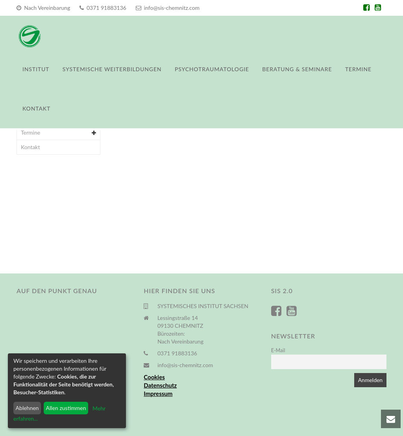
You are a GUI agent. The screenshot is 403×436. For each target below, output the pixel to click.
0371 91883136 (102, 7)
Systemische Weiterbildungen (112, 69)
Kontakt (36, 108)
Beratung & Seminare (297, 69)
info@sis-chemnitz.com (168, 7)
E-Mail (278, 350)
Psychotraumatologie (212, 69)
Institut (35, 69)
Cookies (154, 377)
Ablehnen (27, 408)
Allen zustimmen (66, 408)
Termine (358, 69)
